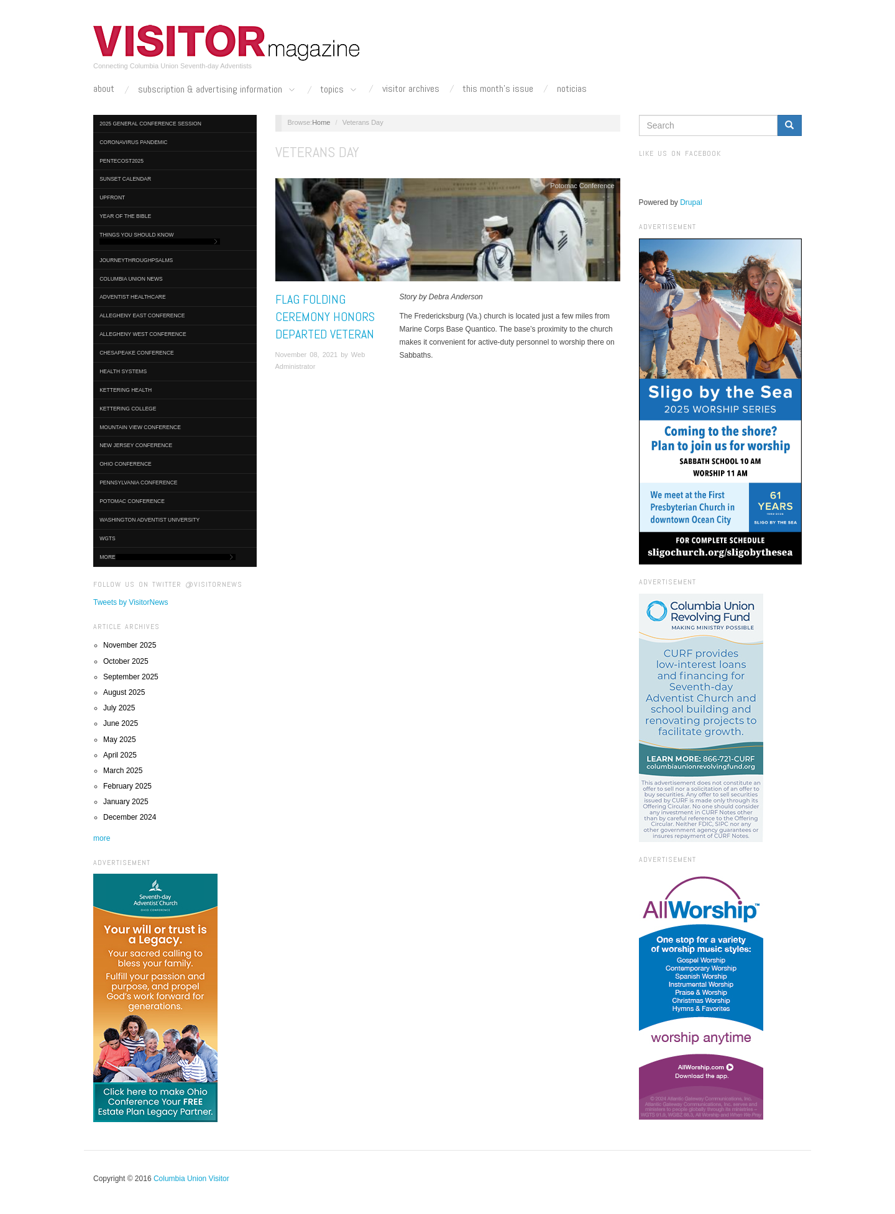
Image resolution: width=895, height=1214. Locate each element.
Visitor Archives (410, 89)
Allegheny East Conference (142, 315)
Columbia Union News (131, 279)
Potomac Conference (132, 501)
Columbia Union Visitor (191, 1178)
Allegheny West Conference (142, 334)
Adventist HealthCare (132, 297)
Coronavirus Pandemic (133, 142)
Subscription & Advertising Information (217, 90)
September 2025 (130, 677)
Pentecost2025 (121, 161)
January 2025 (126, 801)
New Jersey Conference (135, 445)
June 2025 (120, 723)
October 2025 (126, 661)
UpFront (112, 197)
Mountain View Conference (140, 427)
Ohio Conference (125, 464)
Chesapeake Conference (136, 353)
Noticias (572, 89)
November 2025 (129, 645)
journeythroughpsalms (136, 260)
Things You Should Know (159, 238)
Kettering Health (125, 390)
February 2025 (127, 786)
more (101, 838)
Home (321, 122)
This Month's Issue (497, 89)
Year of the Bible (125, 216)
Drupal (691, 202)
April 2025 (120, 755)
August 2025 (124, 692)
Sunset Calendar (125, 179)
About (103, 89)
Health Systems (123, 371)
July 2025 (119, 708)
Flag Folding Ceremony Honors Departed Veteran (325, 316)
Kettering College (127, 408)
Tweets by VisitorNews (130, 602)
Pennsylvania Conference (138, 482)
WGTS (107, 538)
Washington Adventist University (149, 520)
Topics (339, 90)
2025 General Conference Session (150, 123)
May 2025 (119, 739)
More (167, 557)
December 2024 (129, 817)
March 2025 (122, 770)
